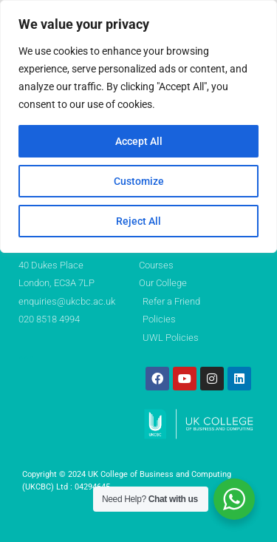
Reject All (138, 221)
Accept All (139, 141)
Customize (139, 181)
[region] (138, 126)
